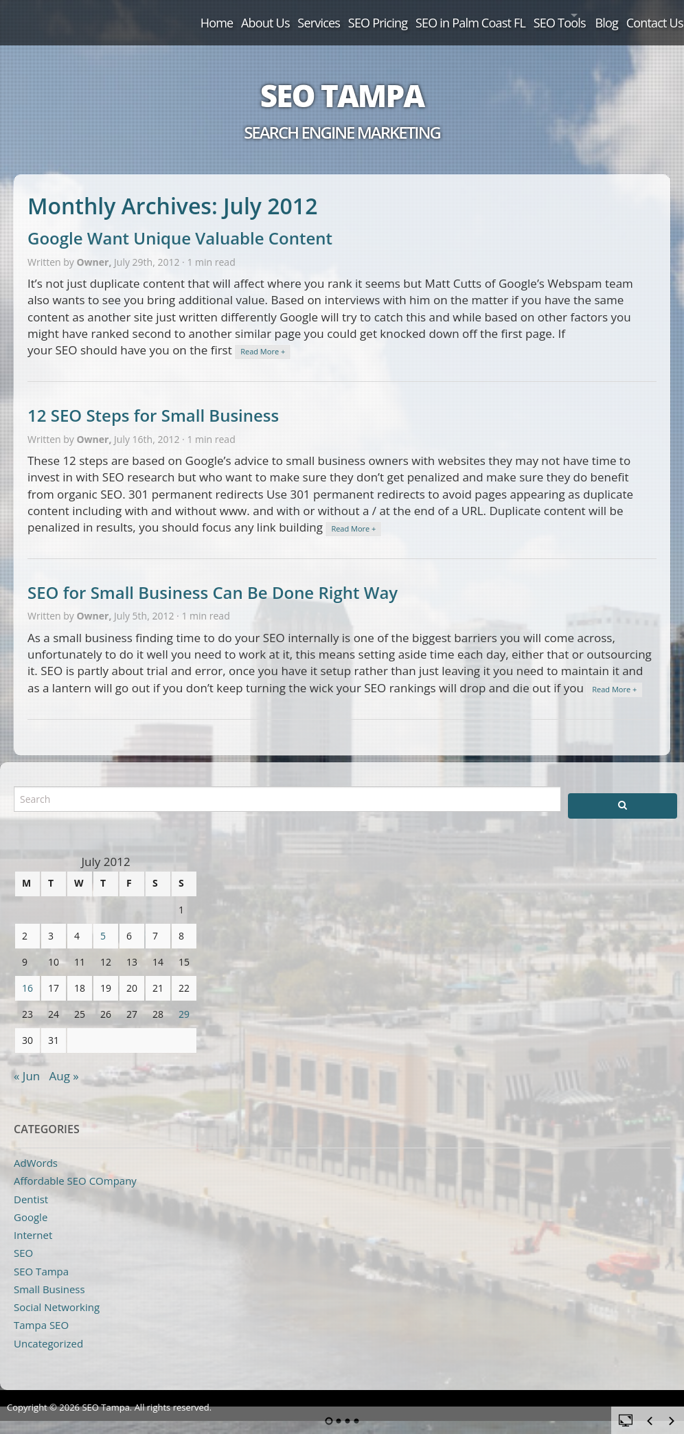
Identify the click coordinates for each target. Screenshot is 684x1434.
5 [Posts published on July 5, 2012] (103, 921)
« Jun (27, 1061)
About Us (176, 15)
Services (241, 15)
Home (117, 15)
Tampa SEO (41, 1311)
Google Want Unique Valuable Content (179, 224)
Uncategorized (48, 1329)
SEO (23, 1239)
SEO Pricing (311, 15)
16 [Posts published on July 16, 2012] (27, 973)
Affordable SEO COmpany (75, 1167)
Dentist (31, 1185)
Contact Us (645, 15)
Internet (33, 1220)
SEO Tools (516, 15)
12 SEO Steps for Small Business (153, 401)
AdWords (36, 1148)
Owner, (95, 247)
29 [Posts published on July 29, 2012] (184, 999)
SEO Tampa (342, 81)
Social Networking (57, 1292)
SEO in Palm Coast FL (415, 15)
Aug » (64, 1061)
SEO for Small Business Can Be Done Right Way (212, 578)
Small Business (49, 1275)
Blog (587, 15)
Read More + (262, 337)
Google (30, 1202)
